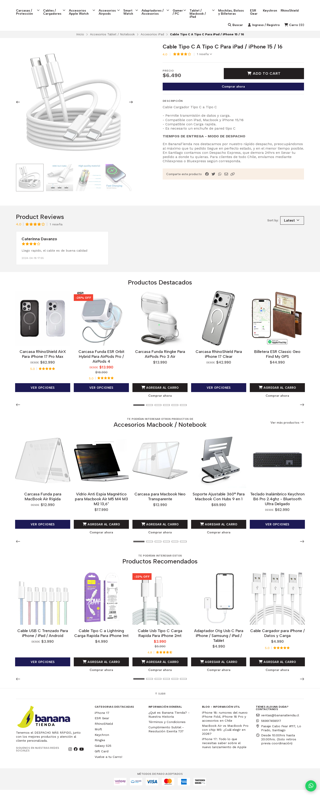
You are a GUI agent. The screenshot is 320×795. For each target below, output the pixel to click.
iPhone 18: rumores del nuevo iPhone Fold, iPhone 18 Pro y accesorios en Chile (225, 721)
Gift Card (101, 756)
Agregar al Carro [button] (160, 396)
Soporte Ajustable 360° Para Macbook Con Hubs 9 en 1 (219, 503)
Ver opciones (43, 396)
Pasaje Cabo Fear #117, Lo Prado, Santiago (278, 733)
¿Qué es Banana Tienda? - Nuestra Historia (169, 719)
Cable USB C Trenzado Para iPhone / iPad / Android (42, 638)
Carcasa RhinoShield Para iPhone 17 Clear (219, 362)
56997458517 (268, 725)
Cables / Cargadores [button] (55, 8)
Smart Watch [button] (133, 8)
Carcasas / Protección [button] (28, 8)
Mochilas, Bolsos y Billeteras (237, 8)
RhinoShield (295, 7)
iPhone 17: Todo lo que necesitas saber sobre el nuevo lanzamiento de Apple (224, 748)
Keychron (275, 7)
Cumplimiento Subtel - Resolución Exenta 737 (166, 734)
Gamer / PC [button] (183, 8)
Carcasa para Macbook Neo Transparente (160, 503)
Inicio (80, 44)
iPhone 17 (102, 717)
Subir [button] (160, 698)
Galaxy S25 (103, 751)
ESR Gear (259, 8)
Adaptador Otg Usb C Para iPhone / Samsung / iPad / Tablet (218, 640)
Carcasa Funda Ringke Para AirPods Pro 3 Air (160, 362)
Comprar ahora (233, 96)
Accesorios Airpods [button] (111, 8)
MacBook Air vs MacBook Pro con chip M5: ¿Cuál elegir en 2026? (225, 735)
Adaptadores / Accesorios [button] (158, 8)
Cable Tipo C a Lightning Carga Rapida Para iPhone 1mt (101, 640)
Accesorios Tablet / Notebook (112, 44)
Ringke (100, 745)
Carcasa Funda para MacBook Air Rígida (42, 503)
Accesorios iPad (152, 44)
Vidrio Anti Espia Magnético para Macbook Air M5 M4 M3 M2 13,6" (101, 505)
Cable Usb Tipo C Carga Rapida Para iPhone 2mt (160, 638)
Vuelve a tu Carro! (108, 761)
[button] (232, 184)
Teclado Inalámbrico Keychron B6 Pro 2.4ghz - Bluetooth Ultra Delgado (277, 505)
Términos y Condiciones (167, 727)
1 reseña (204, 64)
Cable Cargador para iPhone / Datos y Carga (277, 638)
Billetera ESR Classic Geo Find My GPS (277, 362)
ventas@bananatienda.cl (277, 720)
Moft (98, 734)
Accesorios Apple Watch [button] (83, 8)
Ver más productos (287, 431)
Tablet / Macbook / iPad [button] (206, 10)
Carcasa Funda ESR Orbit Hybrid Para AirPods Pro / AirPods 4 (101, 364)
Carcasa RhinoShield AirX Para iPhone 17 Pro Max (43, 362)
